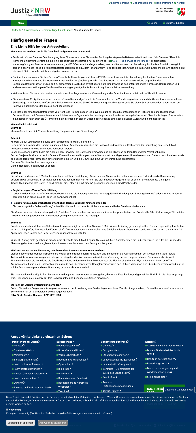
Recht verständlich (68, 346)
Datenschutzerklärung (70, 400)
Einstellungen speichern (21, 423)
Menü (21, 23)
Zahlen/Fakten (111, 391)
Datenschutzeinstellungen (179, 390)
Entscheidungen (175, 23)
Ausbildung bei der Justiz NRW (164, 346)
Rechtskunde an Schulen (72, 378)
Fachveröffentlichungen (27, 369)
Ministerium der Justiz (25, 342)
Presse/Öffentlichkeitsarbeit (29, 373)
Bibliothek (63, 369)
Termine (63, 391)
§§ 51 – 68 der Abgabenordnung (130, 61)
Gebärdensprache (143, 3)
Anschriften (109, 377)
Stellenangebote (156, 377)
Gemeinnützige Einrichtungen (57, 30)
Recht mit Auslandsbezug (72, 360)
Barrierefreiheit (164, 3)
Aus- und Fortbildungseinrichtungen (117, 384)
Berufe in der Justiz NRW (161, 359)
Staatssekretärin (23, 350)
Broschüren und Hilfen (70, 350)
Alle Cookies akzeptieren (53, 423)
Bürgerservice (31, 30)
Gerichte (107, 346)
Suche (154, 23)
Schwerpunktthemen (25, 360)
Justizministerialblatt (25, 378)
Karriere (150, 342)
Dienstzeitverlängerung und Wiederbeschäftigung (162, 370)
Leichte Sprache (120, 3)
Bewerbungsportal (157, 363)
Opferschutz (65, 364)
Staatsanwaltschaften (115, 355)
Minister (18, 346)
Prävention (64, 373)
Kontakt (181, 3)
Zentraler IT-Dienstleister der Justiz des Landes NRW (118, 371)
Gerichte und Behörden (114, 342)
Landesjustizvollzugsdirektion (119, 360)
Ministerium (20, 355)
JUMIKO (18, 383)
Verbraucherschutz (68, 355)
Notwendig (15, 410)
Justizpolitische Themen (27, 364)
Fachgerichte (110, 350)
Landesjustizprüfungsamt (117, 364)
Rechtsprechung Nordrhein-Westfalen (73, 385)
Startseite (16, 30)
